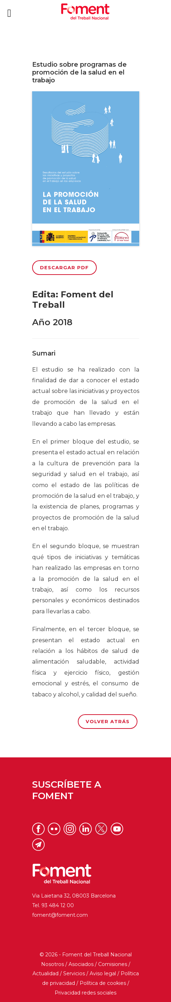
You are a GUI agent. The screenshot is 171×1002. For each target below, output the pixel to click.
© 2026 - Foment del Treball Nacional (86, 954)
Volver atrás (108, 721)
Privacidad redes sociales (85, 993)
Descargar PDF (64, 267)
